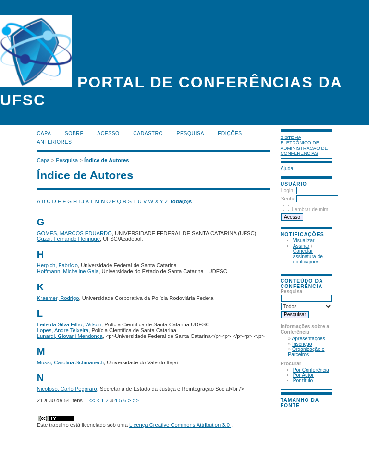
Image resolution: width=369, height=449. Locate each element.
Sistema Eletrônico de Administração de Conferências (304, 145)
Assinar (301, 246)
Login (287, 190)
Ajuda (287, 168)
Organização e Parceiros (306, 352)
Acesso (108, 133)
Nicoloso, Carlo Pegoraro (67, 389)
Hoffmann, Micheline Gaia (68, 271)
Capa (44, 133)
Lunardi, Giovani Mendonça (70, 336)
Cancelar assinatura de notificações (308, 256)
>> (136, 400)
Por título (303, 380)
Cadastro (148, 133)
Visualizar (304, 240)
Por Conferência (311, 370)
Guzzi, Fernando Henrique (68, 239)
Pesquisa (190, 133)
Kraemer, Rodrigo (58, 298)
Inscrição (302, 344)
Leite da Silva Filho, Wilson (69, 324)
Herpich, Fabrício (57, 265)
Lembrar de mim (310, 209)
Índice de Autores (106, 160)
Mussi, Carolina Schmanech (70, 362)
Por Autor (303, 375)
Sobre (74, 133)
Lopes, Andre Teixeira (62, 330)
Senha (288, 198)
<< (91, 400)
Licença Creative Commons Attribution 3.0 (180, 425)
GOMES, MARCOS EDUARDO (74, 233)
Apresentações (308, 338)
